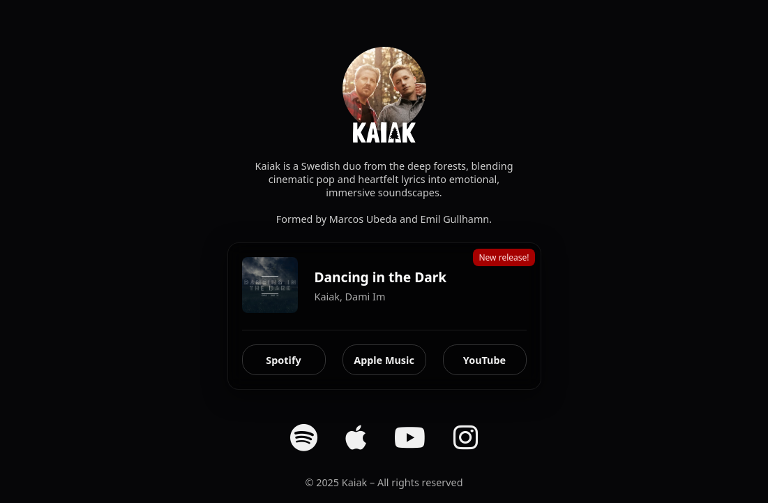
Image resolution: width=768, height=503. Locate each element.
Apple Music (384, 360)
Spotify (283, 360)
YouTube (484, 360)
